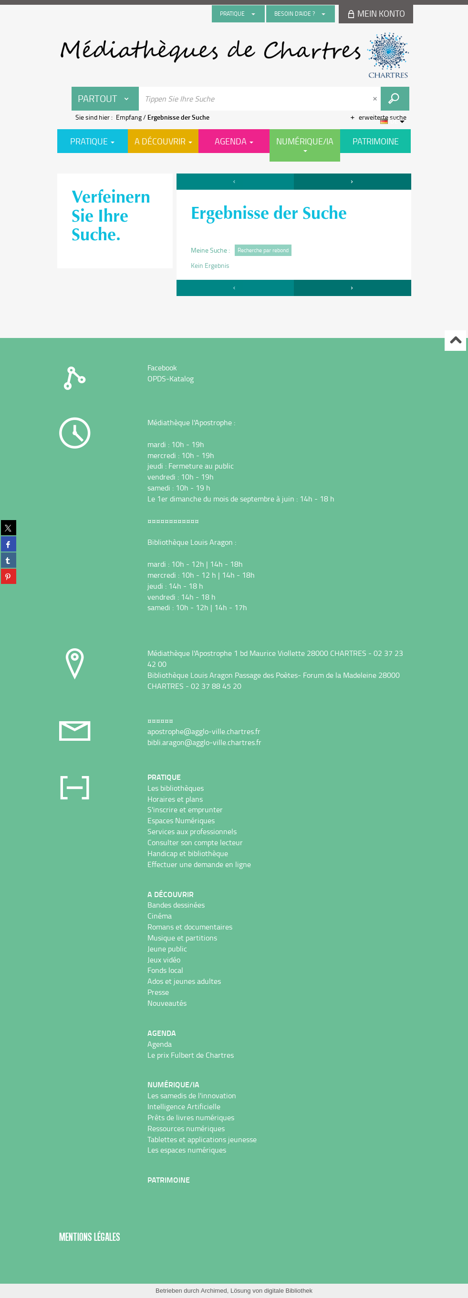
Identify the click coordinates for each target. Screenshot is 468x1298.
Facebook (162, 367)
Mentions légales (89, 1236)
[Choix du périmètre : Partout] (105, 99)
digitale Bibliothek (288, 1290)
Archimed (214, 1290)
